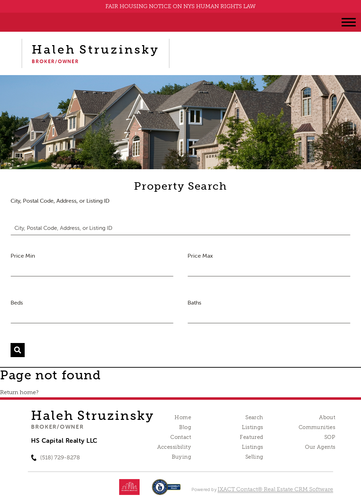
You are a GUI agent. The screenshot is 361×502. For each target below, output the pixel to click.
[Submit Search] (18, 350)
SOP (329, 437)
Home (183, 417)
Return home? (19, 392)
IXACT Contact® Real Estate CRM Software (275, 489)
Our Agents (320, 447)
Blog (185, 427)
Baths (194, 302)
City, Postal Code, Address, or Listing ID (60, 200)
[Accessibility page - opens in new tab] (166, 490)
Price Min (23, 255)
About (327, 417)
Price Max (200, 255)
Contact (180, 437)
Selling (254, 457)
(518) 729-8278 (60, 457)
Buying (181, 457)
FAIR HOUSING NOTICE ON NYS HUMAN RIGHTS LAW (180, 6)
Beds (17, 302)
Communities (317, 427)
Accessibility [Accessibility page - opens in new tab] (174, 447)
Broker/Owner (57, 426)
